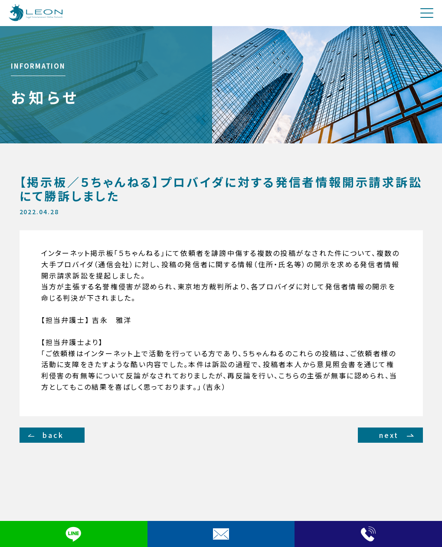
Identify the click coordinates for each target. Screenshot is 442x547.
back (53, 435)
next (389, 435)
